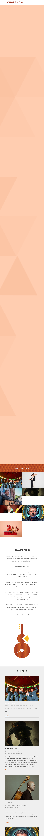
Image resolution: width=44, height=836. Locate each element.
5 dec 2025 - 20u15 (10, 805)
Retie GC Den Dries (32, 708)
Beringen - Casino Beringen (11, 807)
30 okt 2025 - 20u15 (10, 751)
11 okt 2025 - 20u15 (10, 708)
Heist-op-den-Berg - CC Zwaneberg (13, 753)
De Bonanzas (21, 708)
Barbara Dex (21, 751)
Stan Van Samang (22, 805)
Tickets (7, 715)
